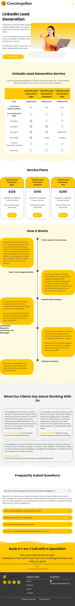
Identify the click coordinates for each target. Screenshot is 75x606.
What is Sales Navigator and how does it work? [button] (22, 511)
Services (30, 585)
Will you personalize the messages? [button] (18, 517)
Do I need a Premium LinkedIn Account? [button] (19, 524)
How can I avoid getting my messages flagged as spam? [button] (26, 531)
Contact (30, 593)
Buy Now (12, 215)
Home (29, 581)
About (29, 589)
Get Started (13, 57)
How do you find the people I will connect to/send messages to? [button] (29, 491)
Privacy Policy (44, 599)
